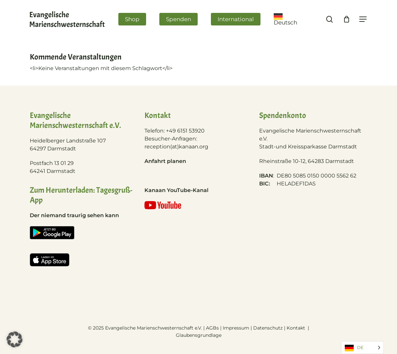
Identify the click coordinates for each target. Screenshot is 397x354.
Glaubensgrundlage (198, 335)
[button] (14, 339)
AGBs (212, 328)
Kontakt (296, 328)
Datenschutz (268, 328)
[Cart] (346, 19)
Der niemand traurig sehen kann (74, 215)
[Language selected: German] (362, 347)
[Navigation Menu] (363, 19)
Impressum (236, 328)
